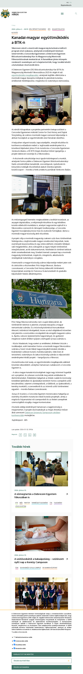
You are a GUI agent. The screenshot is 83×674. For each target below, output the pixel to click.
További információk (19, 638)
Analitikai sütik (20, 651)
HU (68, 2)
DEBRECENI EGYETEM (19, 12)
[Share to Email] (34, 435)
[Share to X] (25, 435)
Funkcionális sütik (21, 647)
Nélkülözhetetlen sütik (23, 643)
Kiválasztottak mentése (24, 660)
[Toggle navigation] (62, 13)
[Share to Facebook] (20, 435)
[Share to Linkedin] (29, 435)
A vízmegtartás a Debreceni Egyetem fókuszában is (35, 495)
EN (70, 2)
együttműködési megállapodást (25, 75)
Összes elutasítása (22, 667)
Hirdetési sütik (20, 654)
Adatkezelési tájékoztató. (41, 635)
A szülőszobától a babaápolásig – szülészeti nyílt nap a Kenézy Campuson (39, 560)
